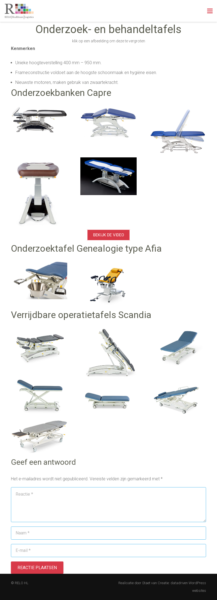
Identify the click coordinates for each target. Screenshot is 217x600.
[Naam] (108, 533)
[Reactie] (108, 504)
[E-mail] (108, 550)
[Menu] (210, 11)
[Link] (23, 11)
